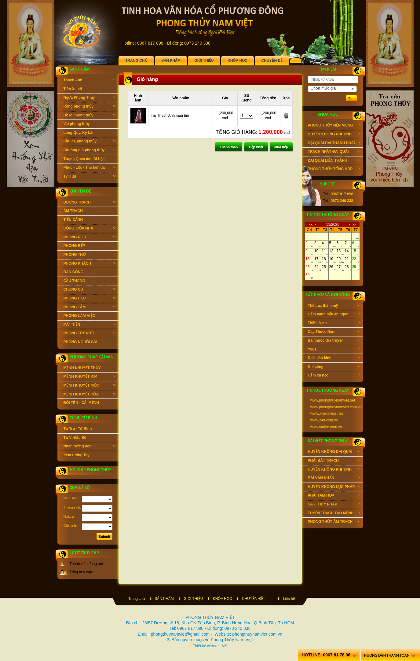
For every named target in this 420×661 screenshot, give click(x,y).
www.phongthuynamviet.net (332, 400)
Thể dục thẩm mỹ (334, 306)
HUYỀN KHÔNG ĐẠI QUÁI (334, 452)
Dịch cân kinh (334, 358)
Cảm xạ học (334, 376)
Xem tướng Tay (89, 455)
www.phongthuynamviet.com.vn (336, 407)
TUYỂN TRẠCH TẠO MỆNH (334, 513)
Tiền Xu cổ (89, 89)
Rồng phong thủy (89, 107)
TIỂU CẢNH (89, 220)
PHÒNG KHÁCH (89, 264)
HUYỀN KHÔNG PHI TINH (334, 135)
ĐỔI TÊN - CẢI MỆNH (89, 403)
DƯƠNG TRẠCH (89, 203)
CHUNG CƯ (89, 290)
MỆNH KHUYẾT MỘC (89, 386)
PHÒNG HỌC (89, 299)
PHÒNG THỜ (89, 255)
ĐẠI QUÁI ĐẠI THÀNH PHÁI (334, 143)
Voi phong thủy (89, 124)
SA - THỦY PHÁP (334, 505)
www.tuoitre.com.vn (326, 427)
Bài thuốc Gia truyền (334, 341)
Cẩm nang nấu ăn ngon (334, 315)
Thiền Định (334, 323)
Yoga (334, 350)
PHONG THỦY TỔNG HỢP (334, 169)
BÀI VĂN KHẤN (334, 478)
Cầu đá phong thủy (89, 142)
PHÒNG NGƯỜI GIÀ (89, 342)
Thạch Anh (89, 80)
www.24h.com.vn (324, 420)
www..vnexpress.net (326, 413)
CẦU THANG (89, 281)
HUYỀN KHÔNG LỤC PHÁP (334, 487)
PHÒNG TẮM (89, 307)
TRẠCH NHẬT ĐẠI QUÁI (334, 152)
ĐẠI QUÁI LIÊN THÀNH (334, 161)
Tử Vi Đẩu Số (89, 438)
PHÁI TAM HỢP (334, 496)
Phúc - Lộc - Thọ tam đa (89, 168)
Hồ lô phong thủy (89, 116)
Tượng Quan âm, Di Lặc (89, 159)
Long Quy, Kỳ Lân (89, 133)
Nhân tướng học (89, 447)
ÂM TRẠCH (89, 211)
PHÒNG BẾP (89, 246)
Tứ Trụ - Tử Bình (89, 429)
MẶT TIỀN (89, 325)
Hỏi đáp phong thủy (90, 470)
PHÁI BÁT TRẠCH (334, 461)
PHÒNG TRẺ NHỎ (89, 333)
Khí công (334, 367)
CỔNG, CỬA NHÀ (89, 229)
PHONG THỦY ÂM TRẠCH (334, 522)
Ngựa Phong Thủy (89, 98)
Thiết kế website (206, 646)
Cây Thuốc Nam (334, 332)
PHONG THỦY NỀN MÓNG (334, 126)
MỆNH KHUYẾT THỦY (89, 368)
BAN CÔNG (89, 272)
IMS (224, 646)
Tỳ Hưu (89, 177)
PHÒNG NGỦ (89, 238)
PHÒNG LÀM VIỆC (89, 316)
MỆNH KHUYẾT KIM (89, 377)
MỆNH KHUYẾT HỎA (89, 395)
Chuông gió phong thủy (89, 150)
